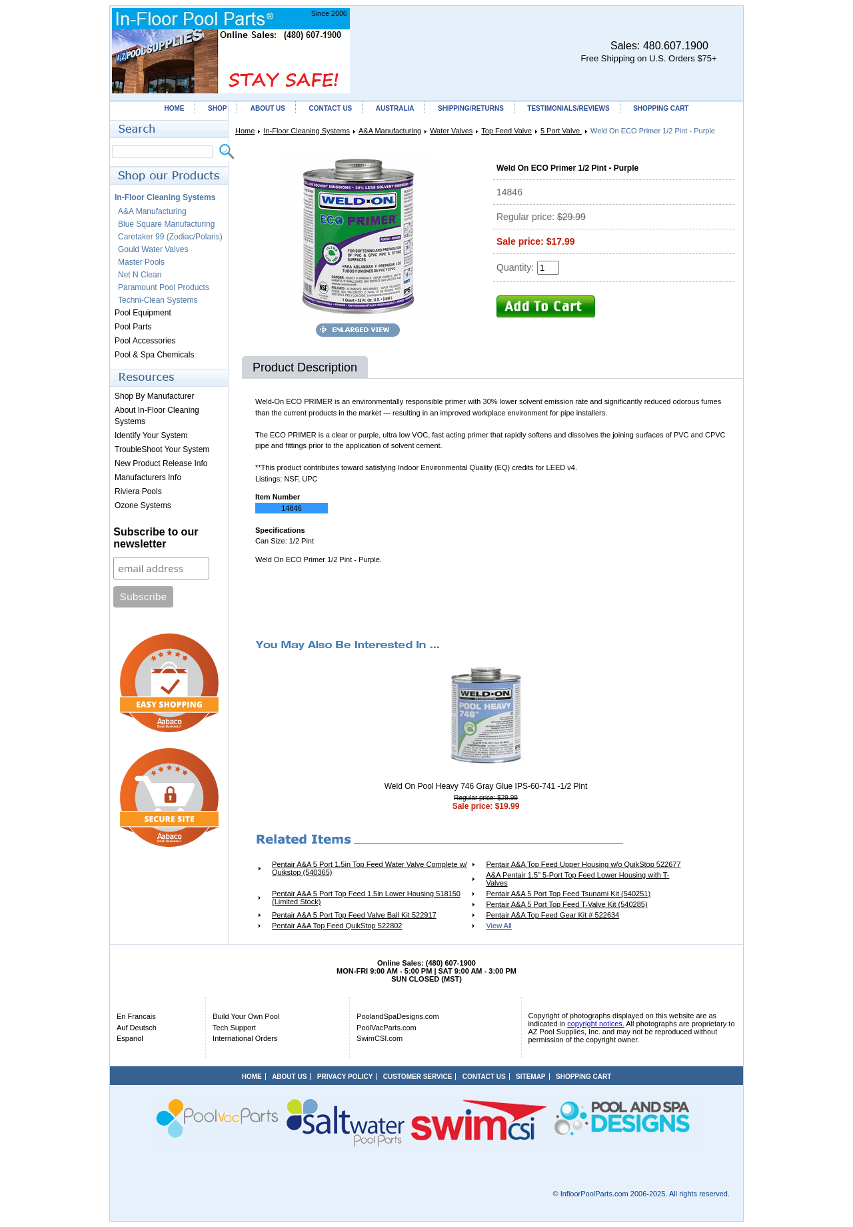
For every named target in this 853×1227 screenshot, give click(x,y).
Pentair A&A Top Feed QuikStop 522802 (337, 926)
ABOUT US (268, 108)
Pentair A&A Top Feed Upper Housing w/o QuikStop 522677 (583, 864)
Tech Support (234, 1028)
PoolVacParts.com (387, 1028)
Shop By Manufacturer (154, 396)
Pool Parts (133, 326)
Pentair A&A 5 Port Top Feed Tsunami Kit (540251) (568, 894)
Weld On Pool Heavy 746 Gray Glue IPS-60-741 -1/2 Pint (486, 786)
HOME (175, 108)
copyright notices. (595, 1024)
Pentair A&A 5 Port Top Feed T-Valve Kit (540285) (566, 904)
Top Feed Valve (506, 131)
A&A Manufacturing (390, 131)
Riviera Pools (138, 491)
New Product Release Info (161, 463)
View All (498, 926)
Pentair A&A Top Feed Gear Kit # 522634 (552, 915)
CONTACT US (330, 108)
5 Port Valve (561, 131)
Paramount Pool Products (163, 287)
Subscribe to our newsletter (155, 537)
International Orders (245, 1038)
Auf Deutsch (137, 1028)
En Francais (136, 1016)
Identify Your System (151, 435)
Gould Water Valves (153, 249)
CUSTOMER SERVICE (417, 1076)
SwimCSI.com (380, 1038)
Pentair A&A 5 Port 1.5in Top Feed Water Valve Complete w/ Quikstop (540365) (369, 868)
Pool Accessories (145, 340)
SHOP (217, 108)
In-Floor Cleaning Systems (306, 131)
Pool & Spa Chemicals (154, 354)
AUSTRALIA (395, 108)
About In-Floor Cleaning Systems (157, 415)
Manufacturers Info (148, 477)
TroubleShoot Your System (162, 449)
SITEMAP (530, 1076)
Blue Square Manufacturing (166, 224)
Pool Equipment (143, 312)
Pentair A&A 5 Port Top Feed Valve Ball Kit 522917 (354, 915)
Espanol (130, 1038)
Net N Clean (139, 274)
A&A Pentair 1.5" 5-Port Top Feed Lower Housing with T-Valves (577, 879)
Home (245, 131)
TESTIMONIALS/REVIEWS (568, 108)
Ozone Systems (143, 505)
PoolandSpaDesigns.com (398, 1016)
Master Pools (141, 262)
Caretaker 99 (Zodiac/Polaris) (170, 236)
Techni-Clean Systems (157, 300)
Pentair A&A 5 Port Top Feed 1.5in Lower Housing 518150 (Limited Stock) (366, 898)
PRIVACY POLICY (345, 1076)
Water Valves (451, 131)
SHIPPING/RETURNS (471, 108)
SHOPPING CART (660, 108)
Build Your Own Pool (246, 1016)
